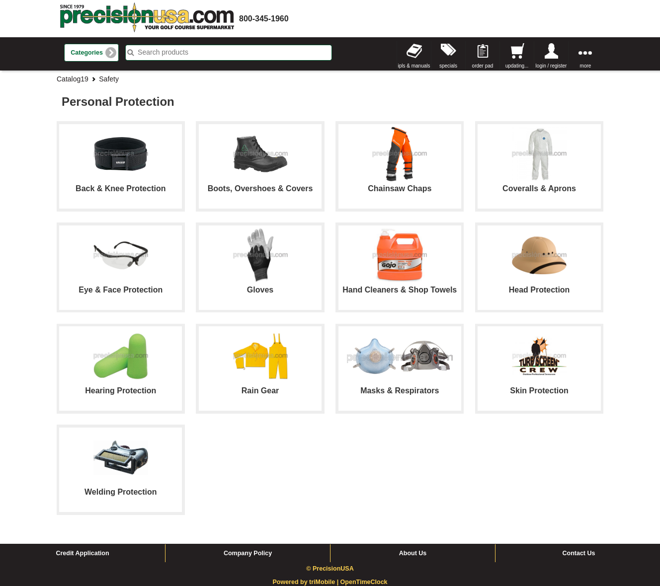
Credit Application (82, 553)
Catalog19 (72, 79)
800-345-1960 (264, 18)
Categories (87, 52)
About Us (413, 553)
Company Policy (248, 553)
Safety (109, 79)
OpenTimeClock (364, 582)
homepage (147, 18)
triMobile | (324, 582)
